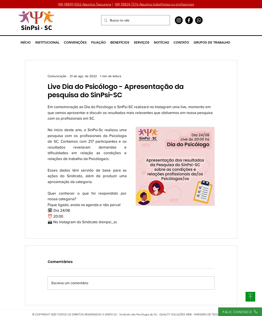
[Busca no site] (135, 20)
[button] (47, 42)
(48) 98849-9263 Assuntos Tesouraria (84, 4)
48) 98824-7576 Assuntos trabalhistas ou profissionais (155, 4)
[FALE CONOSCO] (240, 311)
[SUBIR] (250, 297)
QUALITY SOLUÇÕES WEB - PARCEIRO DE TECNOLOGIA (194, 314)
